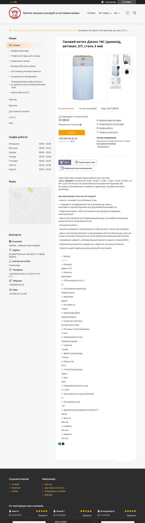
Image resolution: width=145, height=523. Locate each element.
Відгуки (13, 105)
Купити (72, 132)
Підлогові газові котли (65, 30)
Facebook (16, 488)
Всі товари (104, 13)
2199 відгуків (110, 2)
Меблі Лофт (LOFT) (20, 92)
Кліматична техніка (42, 30)
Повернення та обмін (55, 491)
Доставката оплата (19, 111)
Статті (12, 117)
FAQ (11, 123)
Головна (91, 13)
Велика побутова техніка (23, 66)
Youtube (15, 484)
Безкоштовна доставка (110, 120)
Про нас (13, 99)
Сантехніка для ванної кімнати (26, 71)
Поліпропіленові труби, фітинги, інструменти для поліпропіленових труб (28, 85)
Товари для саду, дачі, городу (25, 56)
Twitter (15, 491)
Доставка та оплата (54, 488)
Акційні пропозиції (20, 51)
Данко (64, 260)
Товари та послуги (22, 30)
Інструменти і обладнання (24, 76)
